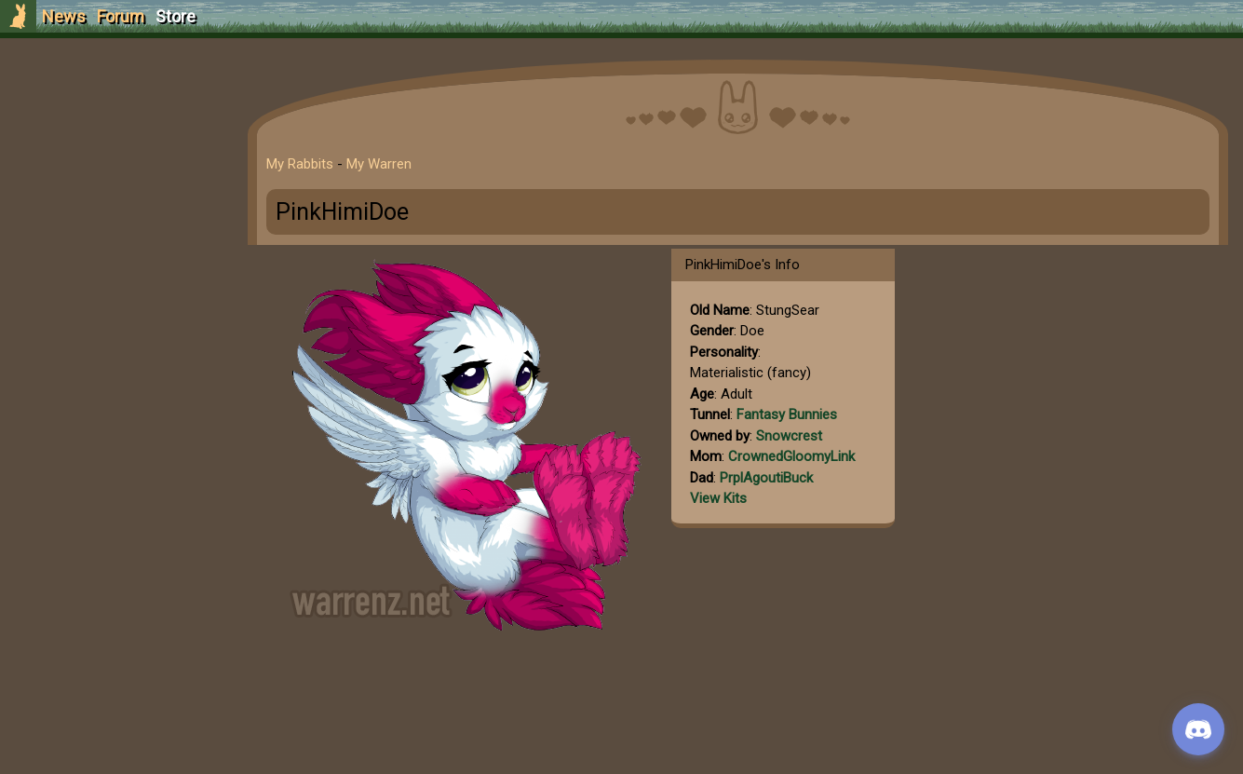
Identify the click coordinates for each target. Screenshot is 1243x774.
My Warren (379, 164)
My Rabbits (299, 164)
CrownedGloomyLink (791, 456)
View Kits (718, 498)
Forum (120, 16)
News (64, 16)
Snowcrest (789, 436)
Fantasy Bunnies (786, 414)
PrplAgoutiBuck (766, 477)
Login (113, 154)
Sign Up (114, 119)
